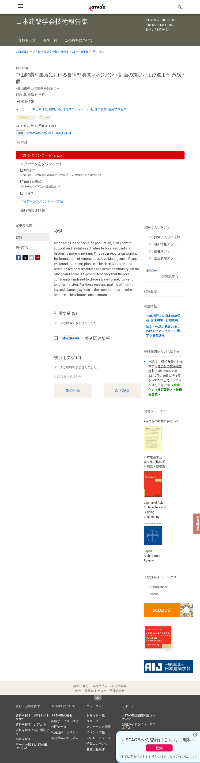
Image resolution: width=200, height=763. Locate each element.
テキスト (31, 193)
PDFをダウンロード (41, 155)
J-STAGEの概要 (61, 715)
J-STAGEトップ (25, 51)
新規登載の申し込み (65, 738)
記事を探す (23, 739)
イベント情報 (96, 732)
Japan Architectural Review (152, 555)
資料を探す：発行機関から (32, 731)
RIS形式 (29, 170)
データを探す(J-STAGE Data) (31, 746)
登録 (159, 748)
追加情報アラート (167, 244)
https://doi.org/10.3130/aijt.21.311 (50, 133)
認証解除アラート (167, 258)
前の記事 (72, 390)
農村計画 (55, 109)
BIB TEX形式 (32, 181)
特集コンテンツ (97, 743)
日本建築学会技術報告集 (53, 51)
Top (98, 697)
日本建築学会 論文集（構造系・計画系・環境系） (156, 462)
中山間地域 (40, 109)
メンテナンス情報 (99, 726)
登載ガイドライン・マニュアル (138, 726)
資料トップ (27, 40)
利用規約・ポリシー (65, 732)
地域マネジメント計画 (78, 109)
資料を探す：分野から (31, 724)
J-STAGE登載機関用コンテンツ (138, 717)
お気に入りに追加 (167, 237)
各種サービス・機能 (65, 721)
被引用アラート (165, 251)
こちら (192, 756)
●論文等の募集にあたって (161, 421)
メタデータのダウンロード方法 (41, 201)
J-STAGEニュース (99, 738)
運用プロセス (117, 109)
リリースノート (97, 721)
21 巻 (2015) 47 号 (83, 51)
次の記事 (122, 390)
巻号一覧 (50, 40)
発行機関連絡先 (32, 210)
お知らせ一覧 (96, 715)
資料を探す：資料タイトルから (32, 717)
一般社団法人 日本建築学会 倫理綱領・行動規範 (163, 318)
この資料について (79, 40)
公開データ (58, 726)
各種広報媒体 (96, 749)
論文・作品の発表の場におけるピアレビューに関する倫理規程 (163, 330)
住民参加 (100, 109)
